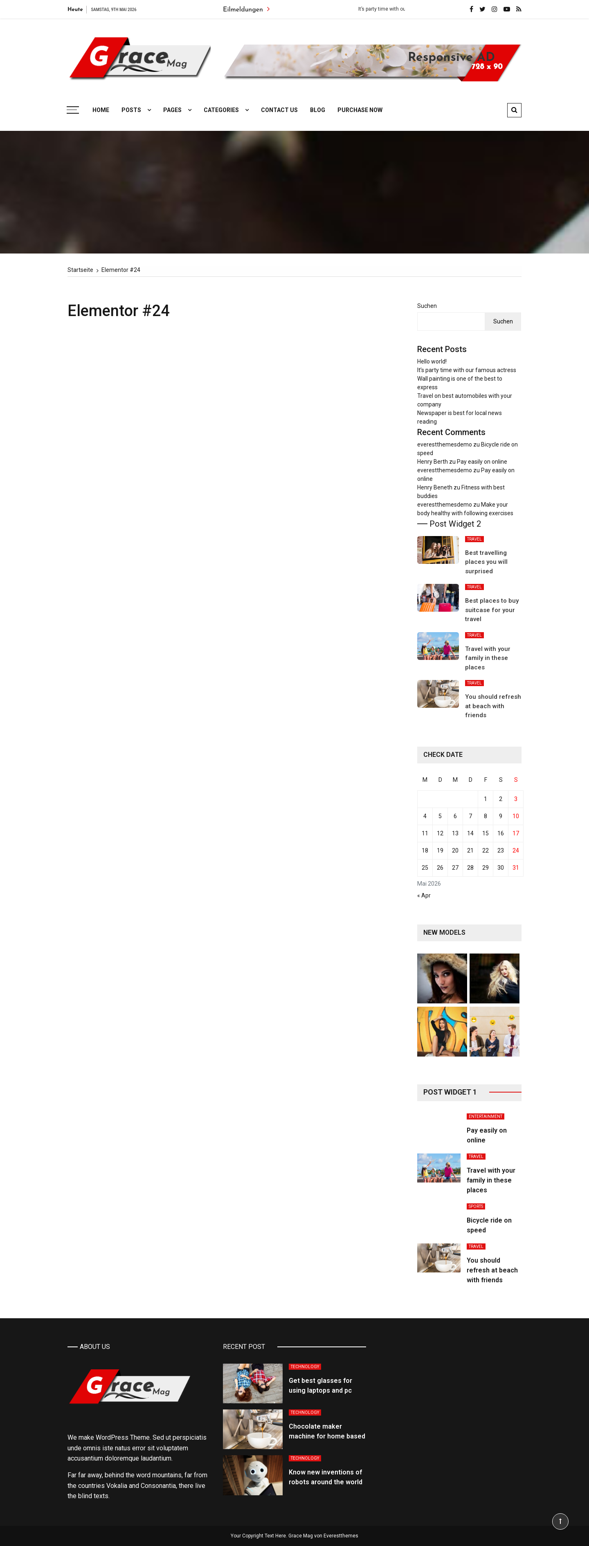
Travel (474, 539)
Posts (131, 110)
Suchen (427, 306)
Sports (476, 1206)
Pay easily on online (482, 461)
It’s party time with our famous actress (466, 370)
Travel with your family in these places (487, 658)
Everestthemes (341, 1536)
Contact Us (279, 110)
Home (100, 110)
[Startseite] (80, 270)
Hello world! (432, 361)
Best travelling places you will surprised (486, 562)
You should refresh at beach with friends (493, 706)
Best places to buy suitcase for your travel (492, 610)
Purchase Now (359, 110)
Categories (221, 110)
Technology (305, 1366)
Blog (317, 110)
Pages (172, 110)
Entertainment (485, 1116)
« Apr (424, 895)
